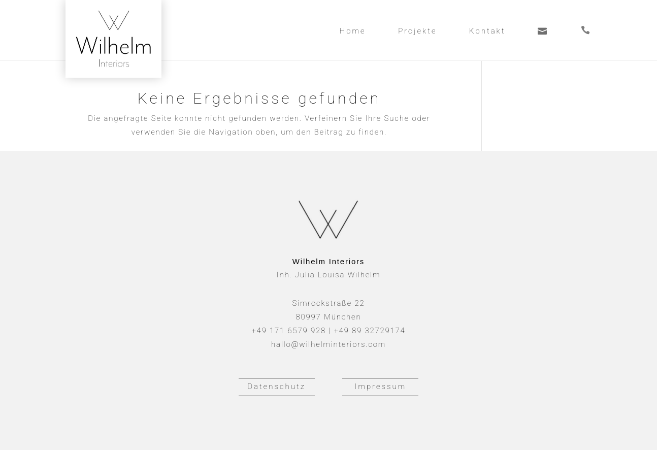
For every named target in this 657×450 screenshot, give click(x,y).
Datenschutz (276, 386)
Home (353, 31)
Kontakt (487, 31)
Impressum (381, 386)
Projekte (417, 31)
